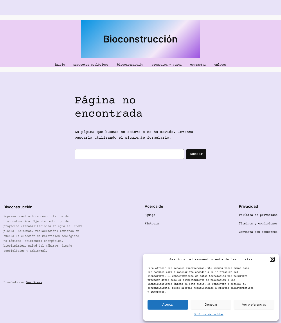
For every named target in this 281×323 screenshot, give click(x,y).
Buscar (196, 154)
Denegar (211, 304)
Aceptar (168, 304)
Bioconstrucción (140, 39)
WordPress (34, 282)
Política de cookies (208, 314)
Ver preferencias (254, 304)
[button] (272, 259)
